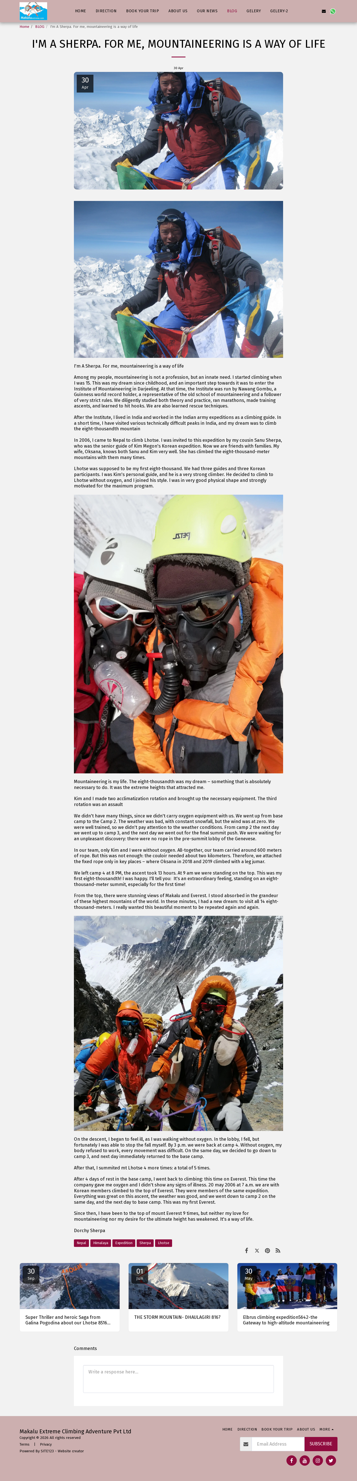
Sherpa (145, 1243)
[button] (297, 11)
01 (139, 1274)
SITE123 (47, 1451)
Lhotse (163, 1243)
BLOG (39, 27)
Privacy (46, 1444)
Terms (25, 1444)
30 (31, 1274)
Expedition (123, 1243)
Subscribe (321, 1443)
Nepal (81, 1243)
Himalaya (100, 1243)
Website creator (71, 1451)
